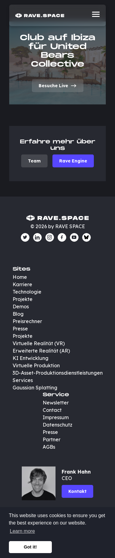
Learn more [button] (22, 531)
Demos (21, 306)
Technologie (27, 292)
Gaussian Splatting (35, 387)
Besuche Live (58, 85)
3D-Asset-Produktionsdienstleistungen (58, 373)
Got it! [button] (30, 546)
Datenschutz (57, 425)
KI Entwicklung (30, 358)
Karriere (22, 284)
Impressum (56, 417)
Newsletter (56, 403)
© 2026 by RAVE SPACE (57, 226)
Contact (52, 410)
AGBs (49, 447)
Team (34, 161)
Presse (20, 329)
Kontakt (77, 491)
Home (20, 277)
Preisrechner (27, 321)
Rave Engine (73, 161)
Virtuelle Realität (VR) (39, 343)
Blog (18, 314)
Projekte (23, 299)
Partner (51, 439)
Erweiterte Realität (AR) (41, 351)
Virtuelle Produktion (36, 365)
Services (23, 380)
